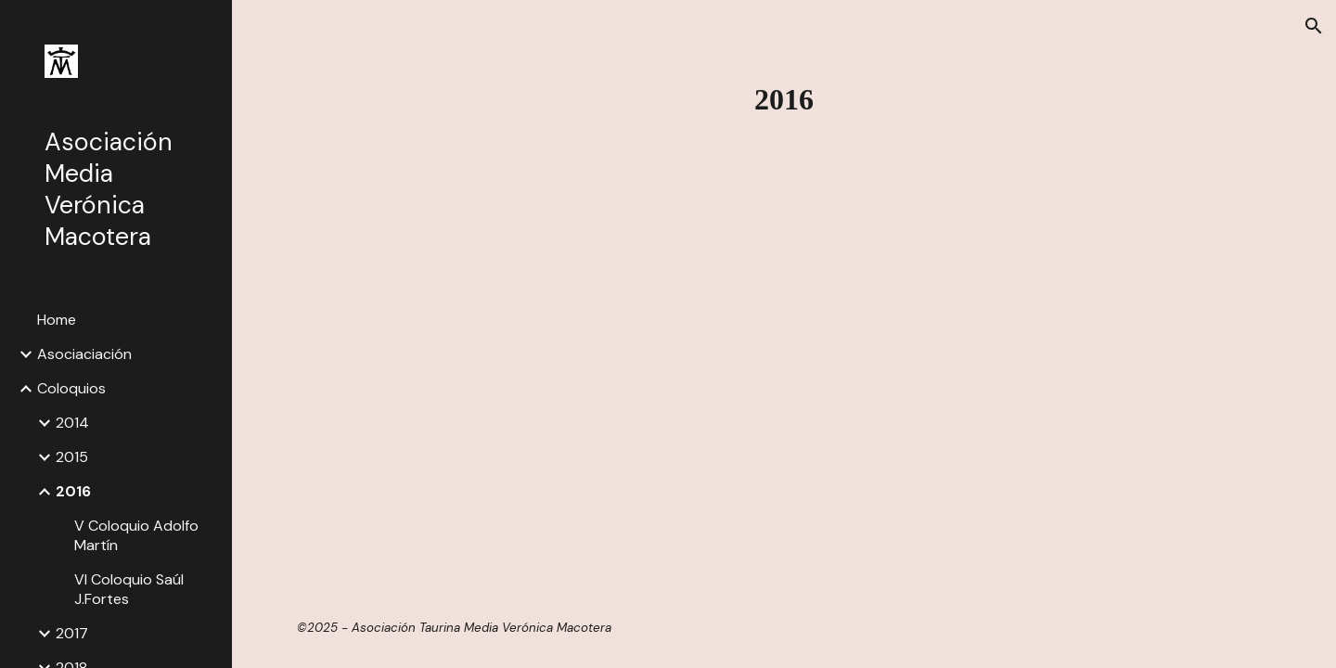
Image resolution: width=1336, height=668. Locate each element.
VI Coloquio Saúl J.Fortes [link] (129, 589)
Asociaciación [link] (84, 354)
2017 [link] (72, 633)
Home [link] (56, 319)
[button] (1313, 26)
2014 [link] (72, 422)
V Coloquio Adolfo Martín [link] (136, 535)
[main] (784, 99)
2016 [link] (73, 491)
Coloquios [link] (71, 388)
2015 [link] (72, 457)
